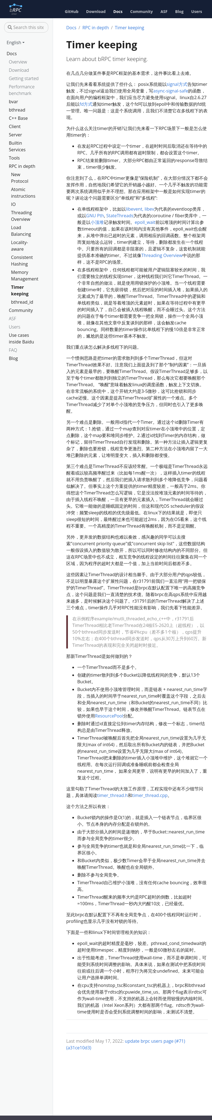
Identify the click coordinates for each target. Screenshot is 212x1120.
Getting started (24, 78)
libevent (134, 209)
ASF (12, 319)
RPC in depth (22, 166)
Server (15, 135)
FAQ (13, 350)
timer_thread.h (112, 795)
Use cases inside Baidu (21, 338)
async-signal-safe (170, 91)
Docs (12, 54)
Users (14, 327)
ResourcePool (109, 716)
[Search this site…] (26, 27)
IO (13, 204)
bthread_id (22, 302)
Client (15, 126)
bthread (17, 110)
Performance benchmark (22, 90)
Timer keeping (19, 290)
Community (21, 310)
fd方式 (86, 104)
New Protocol (19, 177)
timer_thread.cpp (150, 795)
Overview (18, 62)
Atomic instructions (23, 192)
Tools (14, 158)
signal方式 (177, 84)
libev (149, 209)
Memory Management (24, 275)
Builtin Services (17, 146)
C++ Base (18, 118)
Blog (13, 358)
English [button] (14, 42)
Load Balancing (21, 230)
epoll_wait (145, 222)
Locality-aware (19, 245)
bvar (13, 102)
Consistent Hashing (22, 260)
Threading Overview (21, 216)
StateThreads (120, 216)
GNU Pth (95, 216)
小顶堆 (97, 222)
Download (19, 70)
